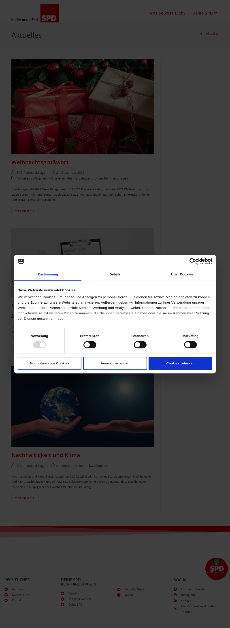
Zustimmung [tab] (48, 274)
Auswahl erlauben (115, 363)
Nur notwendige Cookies (49, 363)
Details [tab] (115, 274)
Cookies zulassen (180, 363)
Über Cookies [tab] (182, 274)
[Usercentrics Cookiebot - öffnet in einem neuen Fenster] (192, 261)
